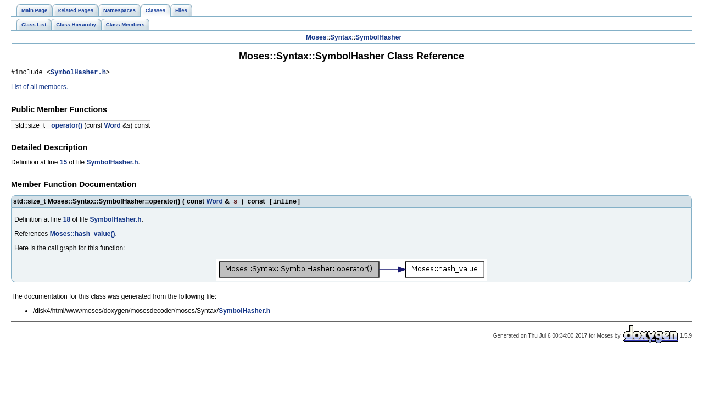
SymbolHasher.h (78, 73)
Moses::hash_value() (82, 236)
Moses (316, 37)
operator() (66, 127)
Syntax (341, 37)
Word (112, 127)
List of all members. (39, 88)
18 (66, 222)
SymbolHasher (378, 37)
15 (63, 164)
